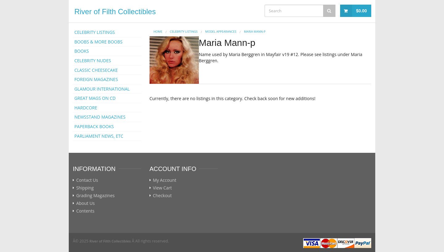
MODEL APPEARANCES (220, 32)
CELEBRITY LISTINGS (94, 32)
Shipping (85, 188)
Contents (85, 211)
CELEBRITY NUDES (92, 60)
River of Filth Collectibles (115, 11)
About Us (85, 203)
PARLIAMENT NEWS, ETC (98, 136)
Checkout (162, 195)
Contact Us (87, 180)
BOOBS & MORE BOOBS (98, 42)
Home (158, 32)
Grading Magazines (95, 195)
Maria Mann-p (254, 32)
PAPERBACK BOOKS (94, 126)
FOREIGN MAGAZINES (96, 79)
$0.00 (361, 10)
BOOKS (81, 51)
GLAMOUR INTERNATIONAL (102, 89)
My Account (164, 180)
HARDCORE (85, 108)
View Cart (162, 188)
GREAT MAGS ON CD (95, 98)
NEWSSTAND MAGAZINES (99, 117)
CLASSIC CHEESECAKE (96, 70)
